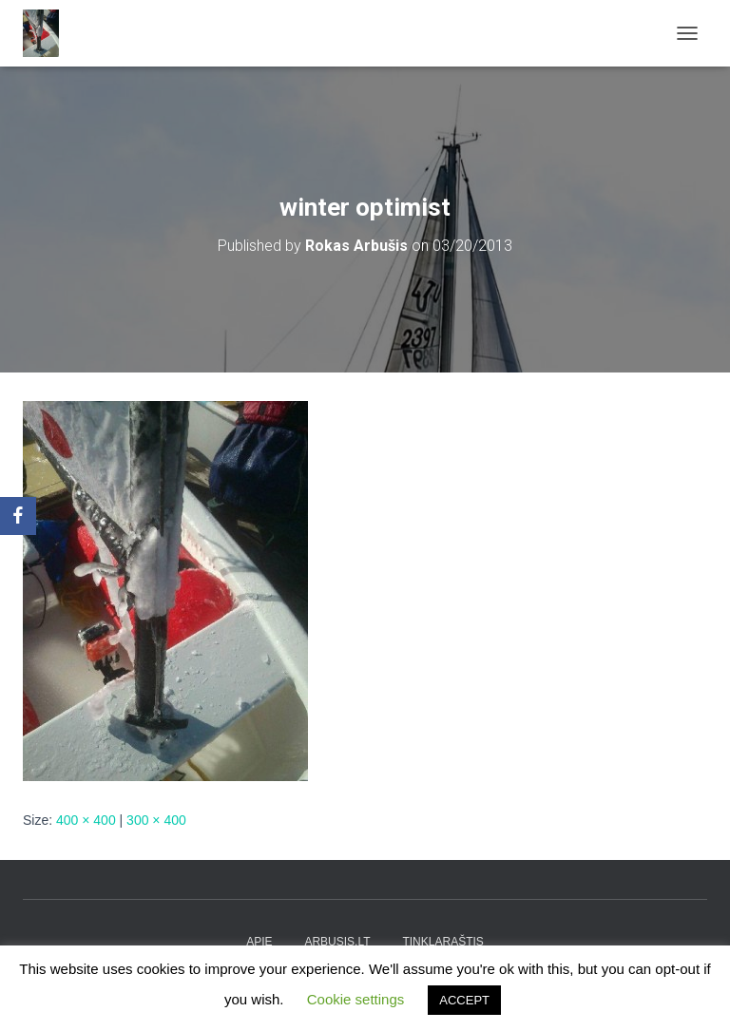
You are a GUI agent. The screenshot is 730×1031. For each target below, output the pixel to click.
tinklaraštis (442, 941)
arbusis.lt (337, 941)
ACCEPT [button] (464, 1000)
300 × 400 (156, 820)
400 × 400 (86, 820)
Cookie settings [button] (356, 999)
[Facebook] (18, 516)
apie (259, 941)
